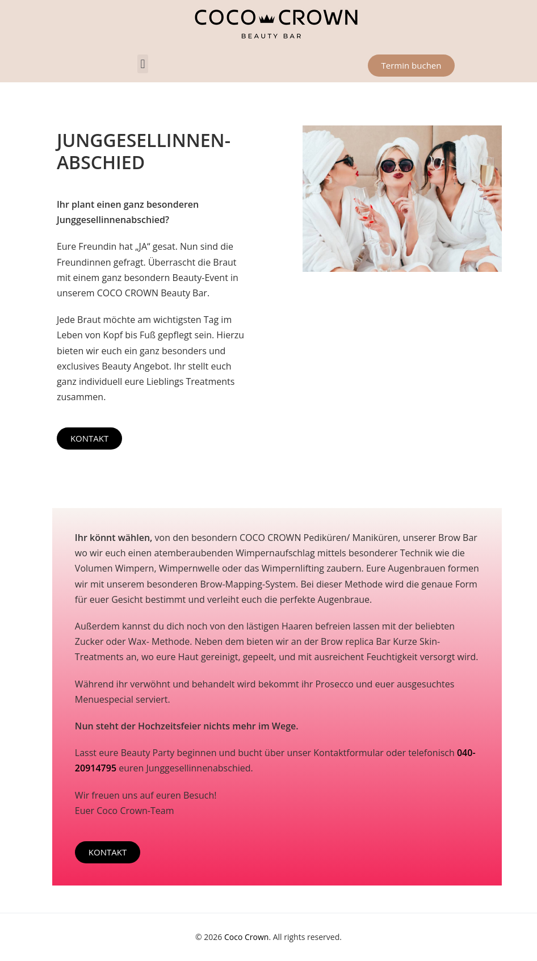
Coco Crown (246, 936)
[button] (142, 63)
